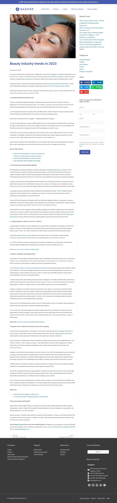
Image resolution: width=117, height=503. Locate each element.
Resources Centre (65, 449)
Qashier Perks (11, 454)
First (81, 114)
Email (81, 118)
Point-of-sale (46, 9)
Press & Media (83, 64)
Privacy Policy (101, 498)
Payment (56, 9)
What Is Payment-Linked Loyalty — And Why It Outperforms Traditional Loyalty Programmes (91, 23)
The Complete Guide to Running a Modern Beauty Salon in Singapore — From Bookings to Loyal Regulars (91, 35)
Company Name (84, 135)
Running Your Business (86, 71)
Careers (9, 449)
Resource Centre (93, 9)
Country (98, 451)
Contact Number (84, 127)
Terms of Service (84, 498)
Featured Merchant (84, 59)
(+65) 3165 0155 (57, 427)
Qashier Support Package (41, 452)
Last (94, 114)
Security (93, 498)
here (45, 427)
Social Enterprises (39, 454)
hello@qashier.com (23, 429)
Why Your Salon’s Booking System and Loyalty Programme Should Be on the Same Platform (91, 47)
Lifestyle (81, 62)
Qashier (81, 69)
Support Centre (38, 449)
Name (81, 107)
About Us (10, 452)
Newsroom (63, 452)
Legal (108, 498)
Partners (62, 454)
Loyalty (66, 9)
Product (81, 67)
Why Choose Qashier (78, 9)
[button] (85, 82)
